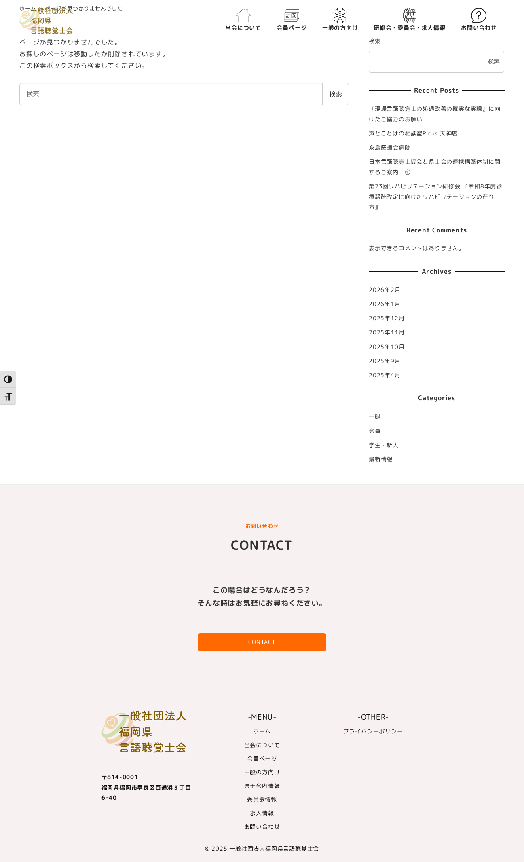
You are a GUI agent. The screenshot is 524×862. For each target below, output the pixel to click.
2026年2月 (385, 290)
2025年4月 (385, 375)
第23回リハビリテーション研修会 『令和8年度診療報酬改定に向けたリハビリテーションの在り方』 (435, 196)
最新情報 (381, 459)
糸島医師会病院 (390, 148)
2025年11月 (386, 332)
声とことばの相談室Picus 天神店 (413, 133)
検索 (335, 94)
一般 (375, 416)
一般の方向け (262, 772)
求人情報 (262, 813)
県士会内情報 (262, 786)
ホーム (262, 731)
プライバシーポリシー (373, 731)
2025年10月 (386, 347)
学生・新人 (384, 445)
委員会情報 (262, 799)
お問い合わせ (262, 827)
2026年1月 (385, 304)
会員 (375, 431)
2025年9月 (385, 361)
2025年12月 (386, 318)
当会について (262, 745)
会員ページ (262, 759)
